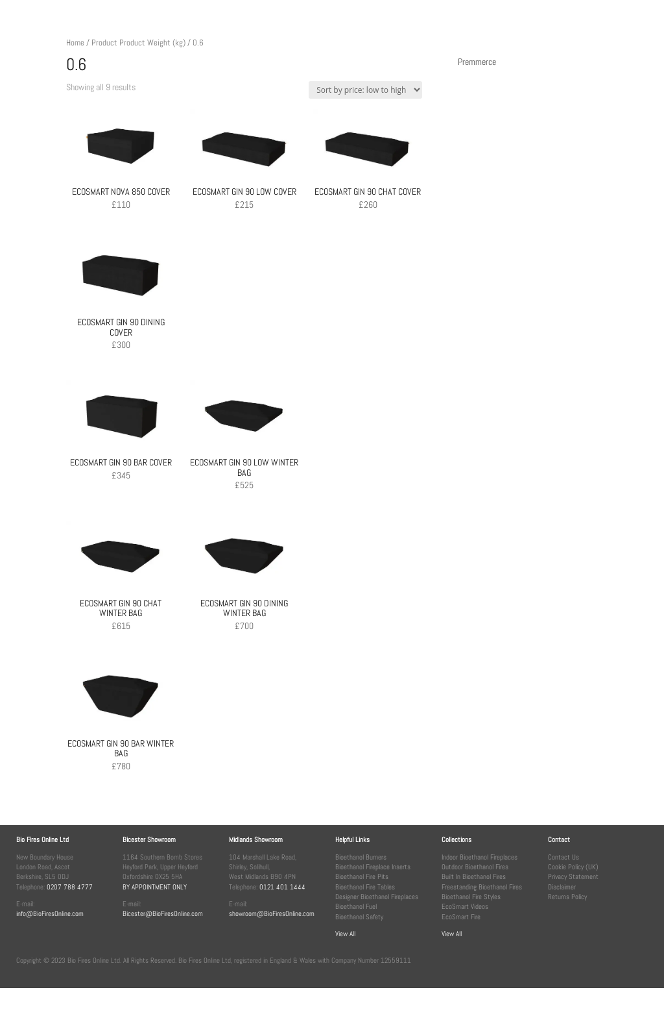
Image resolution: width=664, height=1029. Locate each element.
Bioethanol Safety (359, 916)
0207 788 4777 (70, 886)
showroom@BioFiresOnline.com (271, 913)
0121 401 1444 (282, 886)
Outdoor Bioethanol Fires (475, 866)
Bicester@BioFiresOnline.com (163, 913)
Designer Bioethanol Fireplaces (376, 896)
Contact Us (563, 857)
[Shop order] (365, 90)
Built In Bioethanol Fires (474, 876)
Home (75, 42)
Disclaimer (562, 886)
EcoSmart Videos (465, 906)
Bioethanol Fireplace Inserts (372, 866)
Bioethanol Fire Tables (365, 886)
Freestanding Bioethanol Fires (482, 886)
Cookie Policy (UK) (573, 866)
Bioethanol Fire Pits (361, 876)
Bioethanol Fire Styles (471, 896)
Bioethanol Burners (360, 857)
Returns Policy (567, 896)
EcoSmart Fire (461, 916)
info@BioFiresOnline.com (50, 913)
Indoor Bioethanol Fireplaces (479, 857)
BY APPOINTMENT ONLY (155, 886)
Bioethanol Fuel (356, 906)
